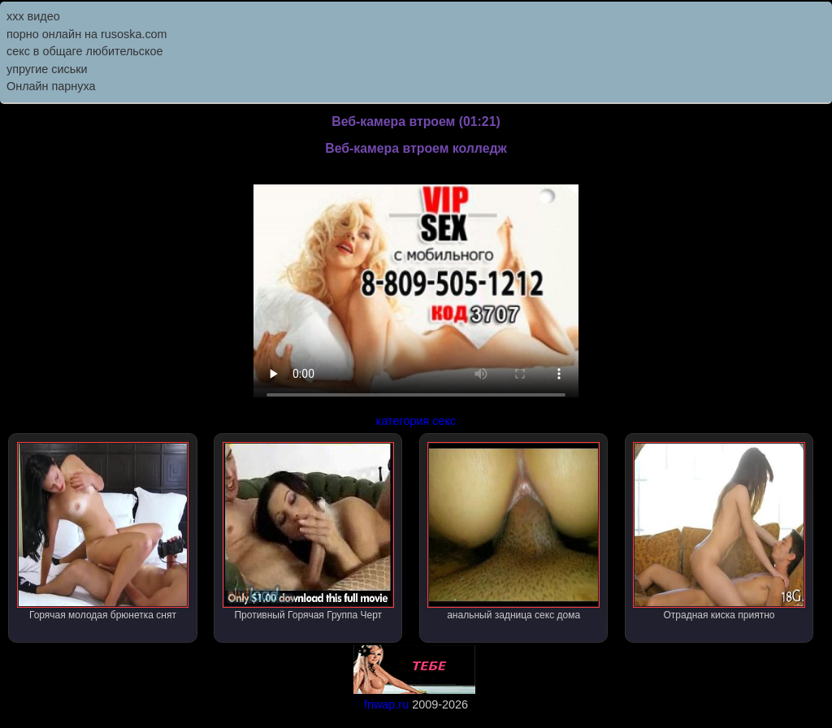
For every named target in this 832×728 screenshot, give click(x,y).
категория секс (416, 420)
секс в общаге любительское (84, 51)
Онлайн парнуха (51, 86)
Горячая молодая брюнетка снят (102, 531)
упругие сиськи (47, 69)
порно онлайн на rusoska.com (86, 34)
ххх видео (33, 16)
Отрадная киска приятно (718, 531)
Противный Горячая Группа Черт (308, 531)
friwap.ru (386, 704)
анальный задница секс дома (513, 531)
